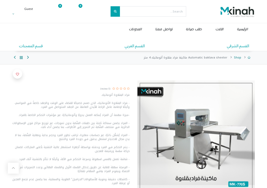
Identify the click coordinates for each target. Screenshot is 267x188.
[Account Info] (22, 14)
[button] (17, 74)
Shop (237, 57)
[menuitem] (242, 29)
